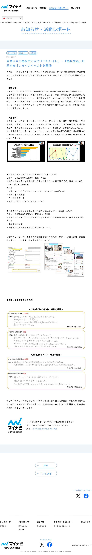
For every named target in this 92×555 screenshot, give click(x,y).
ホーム (2, 22)
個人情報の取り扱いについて (82, 545)
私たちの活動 (41, 526)
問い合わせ (75, 8)
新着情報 (3, 526)
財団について (31, 8)
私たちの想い (23, 526)
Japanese (7, 18)
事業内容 (43, 8)
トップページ (5, 522)
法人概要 (21, 529)
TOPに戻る (46, 473)
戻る (46, 465)
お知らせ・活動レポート (59, 8)
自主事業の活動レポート (62, 526)
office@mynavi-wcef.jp (45, 428)
